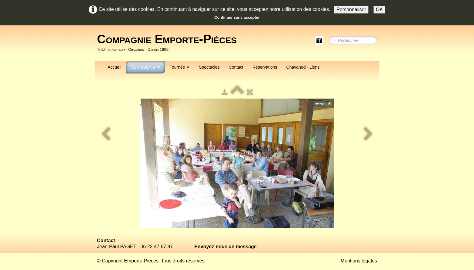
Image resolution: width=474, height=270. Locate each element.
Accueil (114, 67)
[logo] (169, 43)
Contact (236, 67)
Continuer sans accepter (236, 17)
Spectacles (209, 67)
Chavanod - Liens (303, 67)
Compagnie (145, 67)
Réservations (264, 67)
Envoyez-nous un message (225, 246)
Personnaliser (351, 9)
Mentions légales (359, 260)
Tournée (180, 67)
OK (379, 9)
